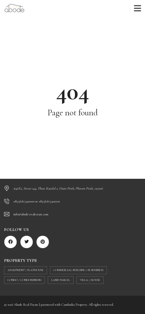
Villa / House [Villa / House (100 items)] (90, 280)
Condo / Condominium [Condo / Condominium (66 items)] (24, 280)
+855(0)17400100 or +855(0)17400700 (36, 201)
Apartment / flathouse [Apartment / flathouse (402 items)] (26, 270)
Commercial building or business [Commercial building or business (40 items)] (78, 270)
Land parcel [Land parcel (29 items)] (60, 280)
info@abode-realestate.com (30, 214)
